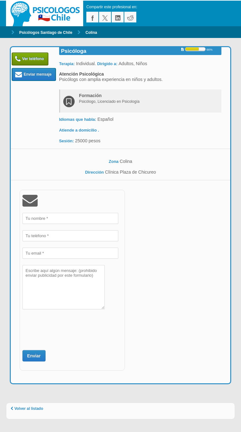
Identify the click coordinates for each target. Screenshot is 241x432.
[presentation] (70, 329)
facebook (92, 17)
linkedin (118, 17)
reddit (130, 17)
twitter (105, 17)
